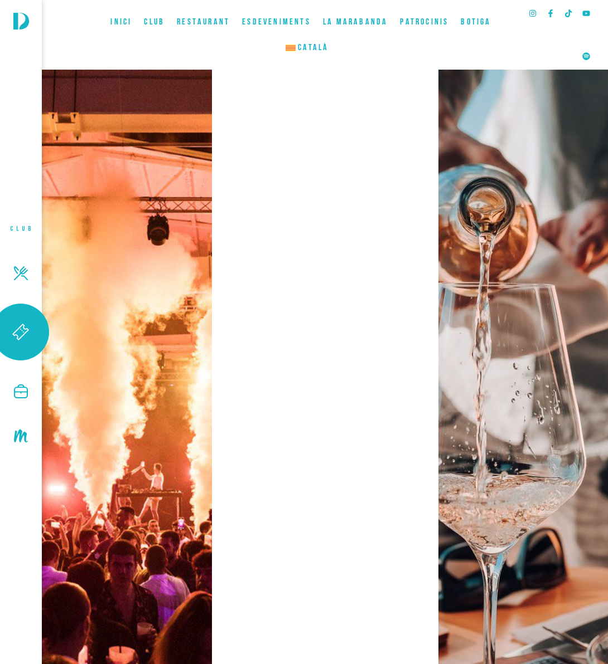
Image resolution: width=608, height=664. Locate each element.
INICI (121, 22)
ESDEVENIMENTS (276, 22)
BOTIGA (476, 22)
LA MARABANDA (355, 22)
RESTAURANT (203, 22)
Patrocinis (424, 22)
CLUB (154, 22)
